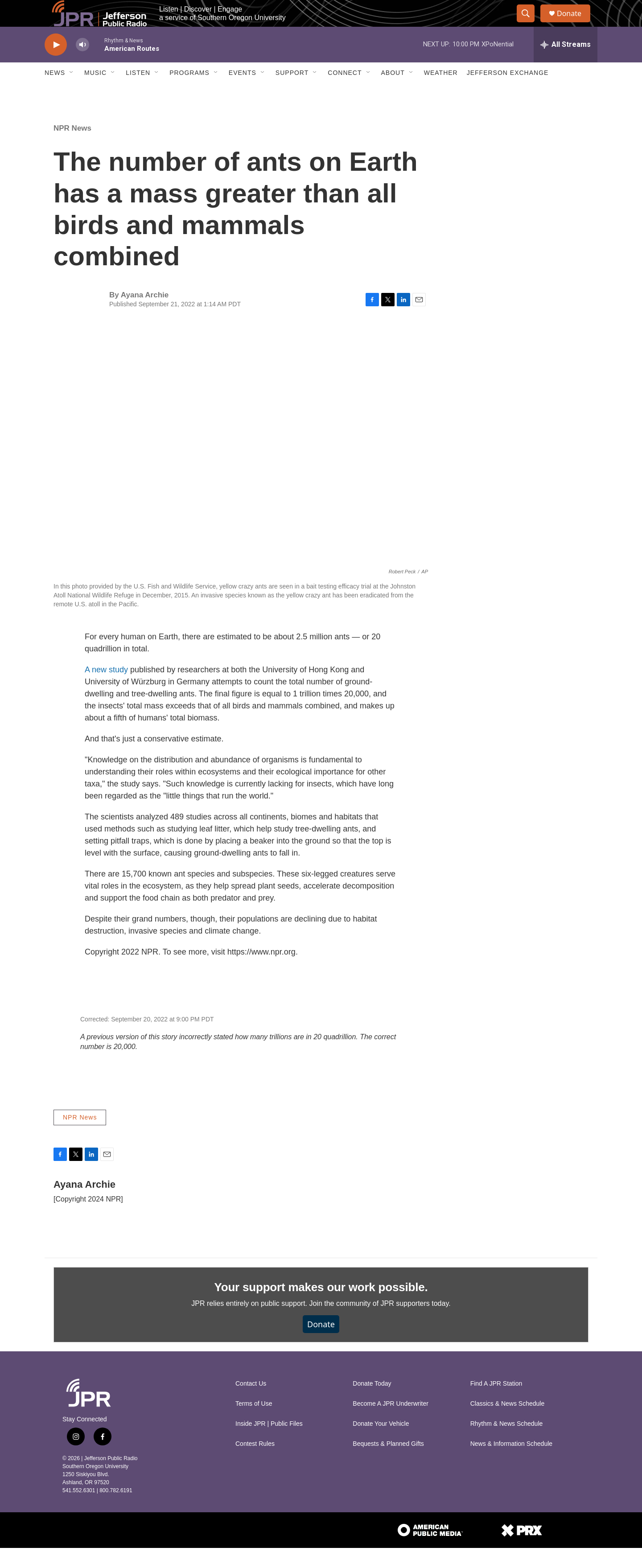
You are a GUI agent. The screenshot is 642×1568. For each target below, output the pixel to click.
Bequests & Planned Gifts (388, 1464)
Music (95, 92)
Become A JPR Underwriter (390, 1423)
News (55, 92)
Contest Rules (255, 1464)
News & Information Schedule (511, 1464)
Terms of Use (253, 1423)
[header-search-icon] (530, 24)
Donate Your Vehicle (381, 1443)
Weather (441, 92)
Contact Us (250, 1403)
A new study (106, 689)
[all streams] (565, 64)
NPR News (72, 148)
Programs (189, 92)
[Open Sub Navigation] (71, 92)
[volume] (82, 65)
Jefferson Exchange (508, 92)
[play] (56, 65)
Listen (138, 92)
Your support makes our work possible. (321, 1307)
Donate (574, 23)
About (393, 92)
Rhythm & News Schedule (506, 1443)
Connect (345, 92)
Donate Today (372, 1403)
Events (242, 92)
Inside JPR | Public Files (269, 1443)
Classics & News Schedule (507, 1423)
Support (292, 92)
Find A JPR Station (496, 1403)
